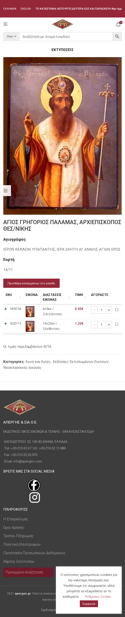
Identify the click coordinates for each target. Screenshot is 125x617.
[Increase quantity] (108, 310)
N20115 (15, 324)
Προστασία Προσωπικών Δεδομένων (34, 553)
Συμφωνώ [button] (88, 603)
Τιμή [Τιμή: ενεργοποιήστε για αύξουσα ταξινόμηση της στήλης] (79, 295)
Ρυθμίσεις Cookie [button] (98, 597)
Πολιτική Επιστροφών (22, 544)
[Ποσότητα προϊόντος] (101, 310)
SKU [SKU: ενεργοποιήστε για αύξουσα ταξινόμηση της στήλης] (8, 295)
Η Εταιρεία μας (15, 519)
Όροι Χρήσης (13, 527)
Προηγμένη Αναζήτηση (24, 572)
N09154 (15, 309)
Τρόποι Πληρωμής (18, 536)
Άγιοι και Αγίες (37, 361)
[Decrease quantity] (94, 310)
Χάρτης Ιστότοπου (18, 561)
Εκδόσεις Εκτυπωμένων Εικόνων (80, 361)
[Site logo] (62, 23)
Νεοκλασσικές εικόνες (22, 367)
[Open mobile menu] (5, 24)
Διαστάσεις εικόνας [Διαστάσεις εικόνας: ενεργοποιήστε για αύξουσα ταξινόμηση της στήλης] (52, 297)
